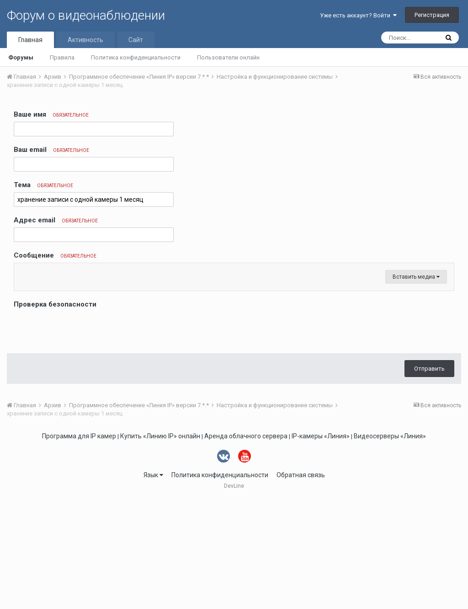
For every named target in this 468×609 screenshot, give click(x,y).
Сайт (135, 39)
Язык (153, 584)
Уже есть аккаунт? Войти (358, 15)
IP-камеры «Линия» (321, 546)
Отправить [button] (429, 478)
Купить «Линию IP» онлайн (160, 546)
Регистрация (432, 14)
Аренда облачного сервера (245, 546)
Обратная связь (301, 584)
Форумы (20, 57)
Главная (30, 39)
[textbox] (234, 327)
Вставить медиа (416, 386)
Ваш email (51, 150)
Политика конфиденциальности (136, 57)
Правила (62, 57)
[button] (22, 272)
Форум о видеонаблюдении (86, 15)
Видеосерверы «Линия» (390, 546)
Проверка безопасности (55, 414)
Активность (85, 39)
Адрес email (56, 220)
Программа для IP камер (79, 546)
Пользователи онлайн (228, 57)
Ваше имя (51, 114)
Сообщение (55, 255)
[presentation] (83, 438)
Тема (43, 185)
